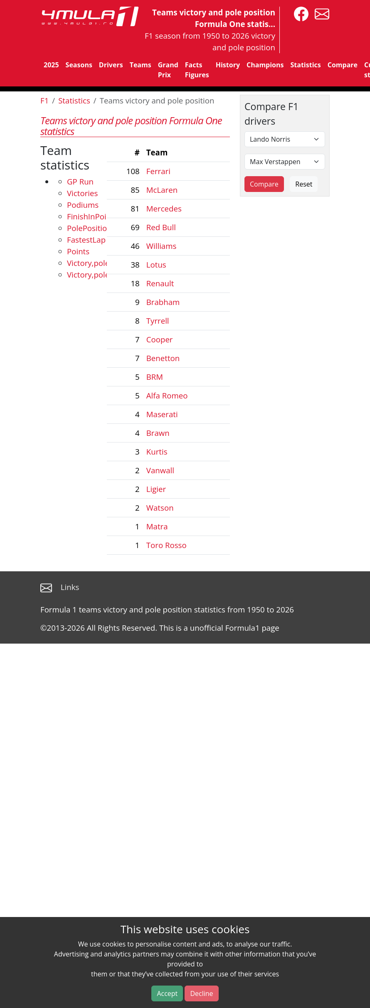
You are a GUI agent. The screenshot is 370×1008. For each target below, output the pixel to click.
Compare (343, 64)
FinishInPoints (92, 216)
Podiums (83, 204)
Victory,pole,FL (93, 274)
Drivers (111, 64)
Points (78, 251)
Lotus (156, 264)
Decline (201, 993)
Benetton (163, 358)
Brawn (158, 433)
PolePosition (89, 228)
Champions (265, 64)
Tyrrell (157, 320)
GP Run (80, 181)
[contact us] (320, 13)
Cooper (159, 339)
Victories (82, 193)
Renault (160, 283)
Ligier (156, 489)
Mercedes (164, 208)
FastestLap (86, 239)
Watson (160, 507)
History (228, 64)
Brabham (163, 302)
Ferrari (158, 171)
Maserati (162, 414)
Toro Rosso (166, 545)
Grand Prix (168, 69)
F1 (44, 100)
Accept (167, 993)
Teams (140, 64)
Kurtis (157, 451)
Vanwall (160, 470)
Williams (161, 246)
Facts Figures (197, 69)
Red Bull (161, 227)
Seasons (79, 64)
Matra (157, 526)
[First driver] (284, 139)
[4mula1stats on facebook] (299, 13)
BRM (154, 376)
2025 (51, 64)
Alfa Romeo (167, 395)
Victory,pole (88, 263)
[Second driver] (284, 162)
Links (70, 587)
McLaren (162, 189)
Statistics (305, 64)
